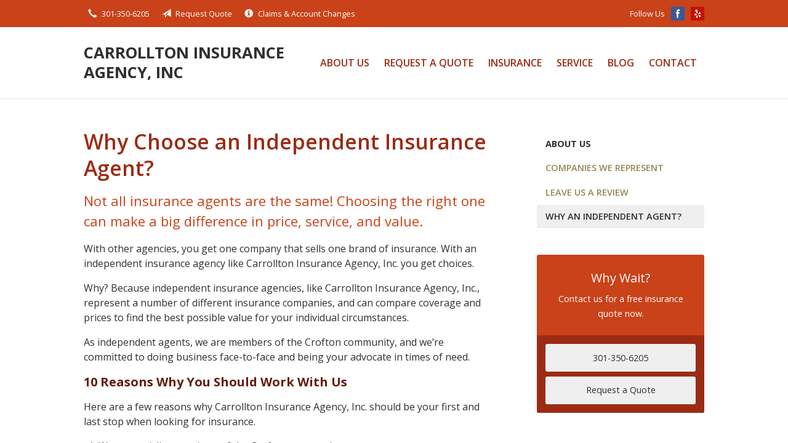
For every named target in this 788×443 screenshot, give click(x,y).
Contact (673, 63)
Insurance (515, 63)
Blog (621, 63)
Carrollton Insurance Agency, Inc (184, 62)
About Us (344, 63)
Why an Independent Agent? (613, 216)
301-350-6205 (620, 358)
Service (575, 63)
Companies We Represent (604, 168)
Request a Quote (428, 63)
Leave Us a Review (587, 192)
